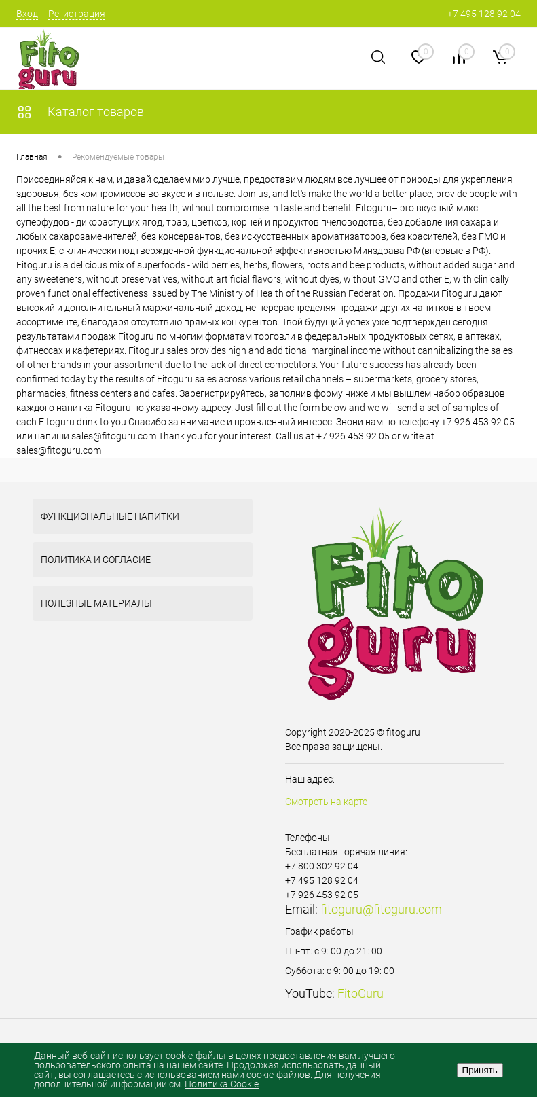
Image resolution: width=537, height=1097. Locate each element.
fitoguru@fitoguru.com (381, 909)
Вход (27, 13)
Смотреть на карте (326, 801)
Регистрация (76, 13)
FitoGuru (360, 993)
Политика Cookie (222, 1084)
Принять (480, 1070)
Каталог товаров (80, 112)
